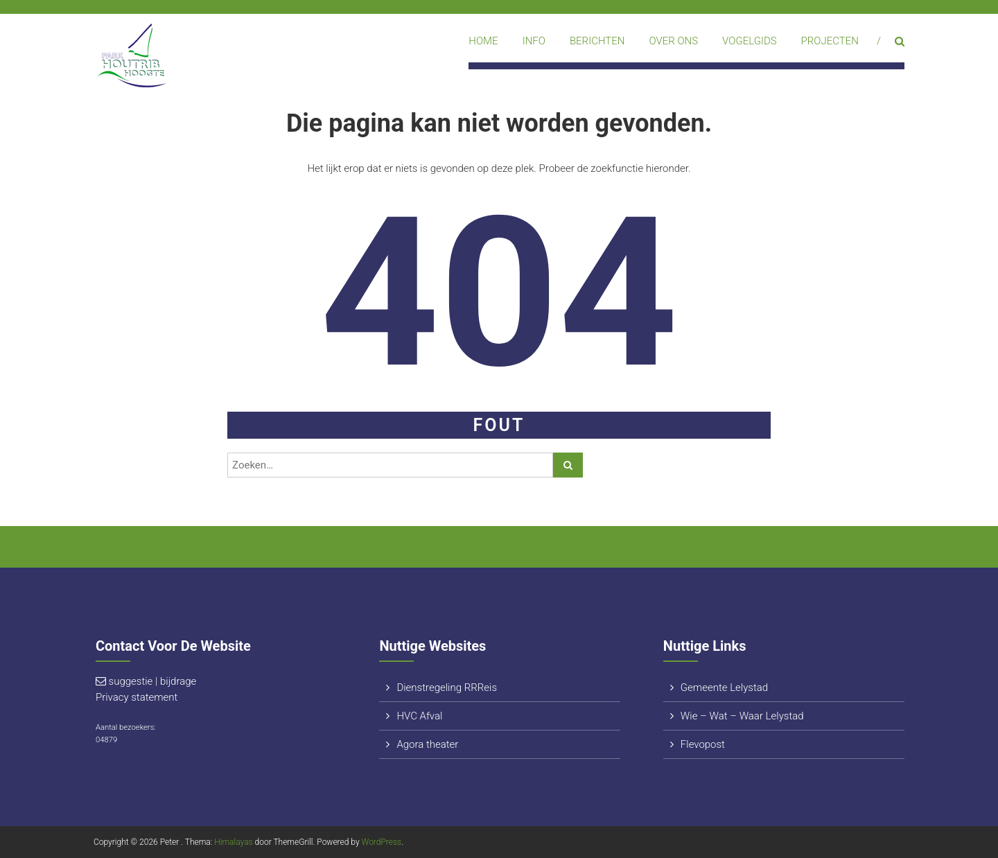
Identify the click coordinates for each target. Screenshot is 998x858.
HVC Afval (419, 716)
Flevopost (703, 744)
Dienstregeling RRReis (446, 687)
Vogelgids (749, 41)
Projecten (830, 41)
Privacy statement (136, 697)
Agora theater (427, 744)
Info (534, 41)
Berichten (597, 41)
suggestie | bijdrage (153, 681)
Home (483, 41)
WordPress (382, 842)
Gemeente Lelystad (724, 687)
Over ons (673, 41)
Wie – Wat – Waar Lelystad (742, 716)
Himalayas (233, 842)
